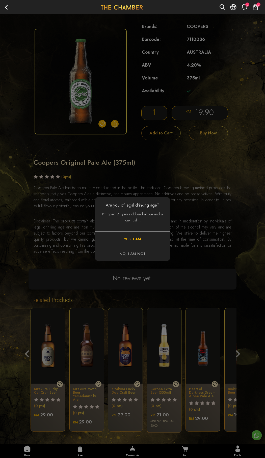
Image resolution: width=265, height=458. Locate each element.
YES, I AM (132, 239)
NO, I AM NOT (132, 253)
